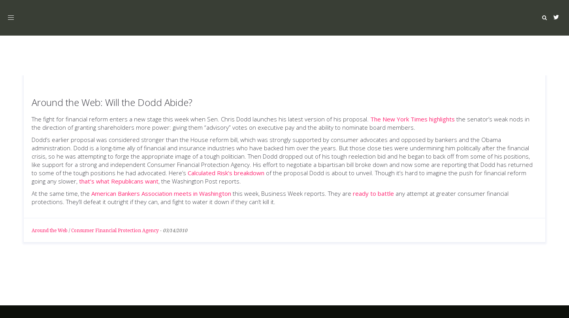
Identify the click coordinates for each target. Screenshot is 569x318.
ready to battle (374, 193)
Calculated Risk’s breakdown (227, 173)
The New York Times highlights (413, 119)
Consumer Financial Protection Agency (115, 230)
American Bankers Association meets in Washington (161, 193)
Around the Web (50, 230)
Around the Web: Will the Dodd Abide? (112, 102)
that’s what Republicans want (117, 181)
